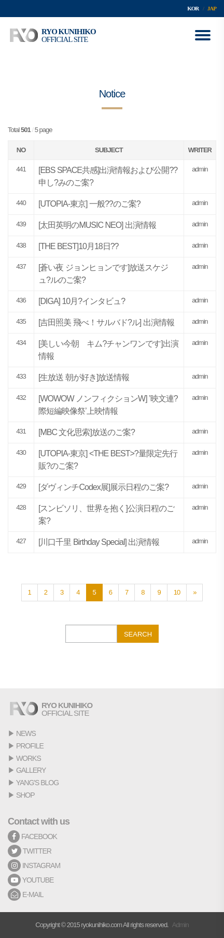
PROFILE (30, 746)
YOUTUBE (30, 880)
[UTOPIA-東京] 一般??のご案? (89, 203)
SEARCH (138, 634)
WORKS (28, 758)
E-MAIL (26, 894)
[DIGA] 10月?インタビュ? (81, 301)
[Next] (194, 592)
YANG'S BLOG (37, 782)
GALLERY (31, 770)
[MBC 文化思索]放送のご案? (86, 432)
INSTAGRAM (34, 865)
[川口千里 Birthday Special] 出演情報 (98, 542)
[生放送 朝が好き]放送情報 (83, 377)
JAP (211, 8)
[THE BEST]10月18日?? (78, 246)
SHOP (25, 795)
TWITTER (29, 851)
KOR (193, 8)
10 (177, 592)
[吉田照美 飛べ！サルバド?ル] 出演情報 (106, 322)
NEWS (26, 733)
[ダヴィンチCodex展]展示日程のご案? (103, 487)
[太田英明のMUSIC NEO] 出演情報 (97, 225)
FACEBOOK (32, 836)
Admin (180, 925)
